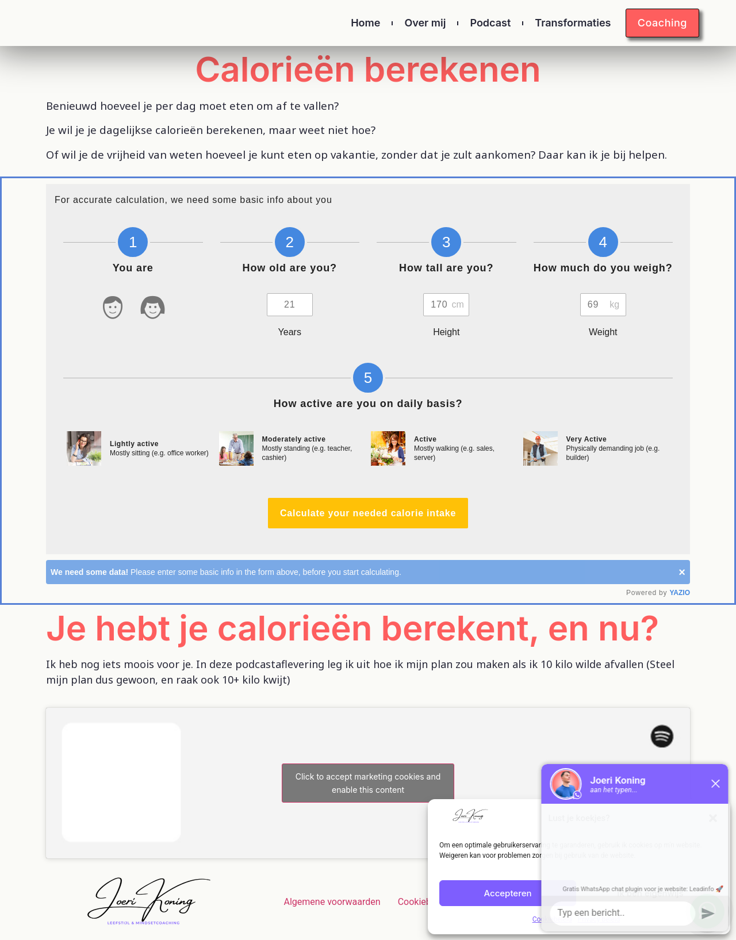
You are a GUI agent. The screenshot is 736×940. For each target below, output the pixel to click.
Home (365, 23)
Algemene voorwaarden (332, 901)
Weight (603, 332)
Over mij (425, 23)
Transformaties (573, 23)
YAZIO (679, 593)
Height (446, 332)
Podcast (490, 23)
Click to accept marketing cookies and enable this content (368, 783)
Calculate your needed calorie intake (368, 513)
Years (289, 332)
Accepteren (507, 893)
